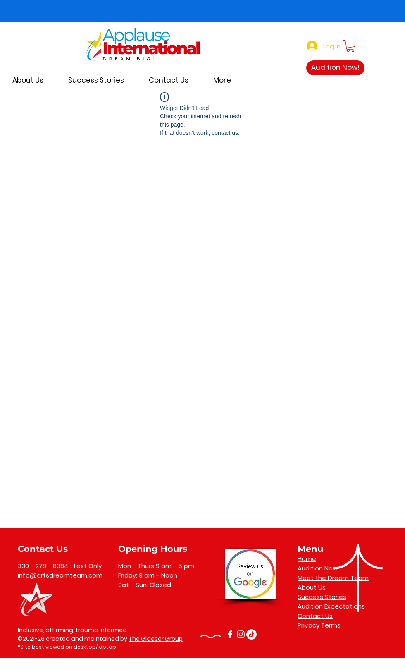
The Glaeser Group (156, 639)
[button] (350, 46)
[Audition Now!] (335, 68)
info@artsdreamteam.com (60, 575)
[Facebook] (230, 634)
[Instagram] (241, 634)
